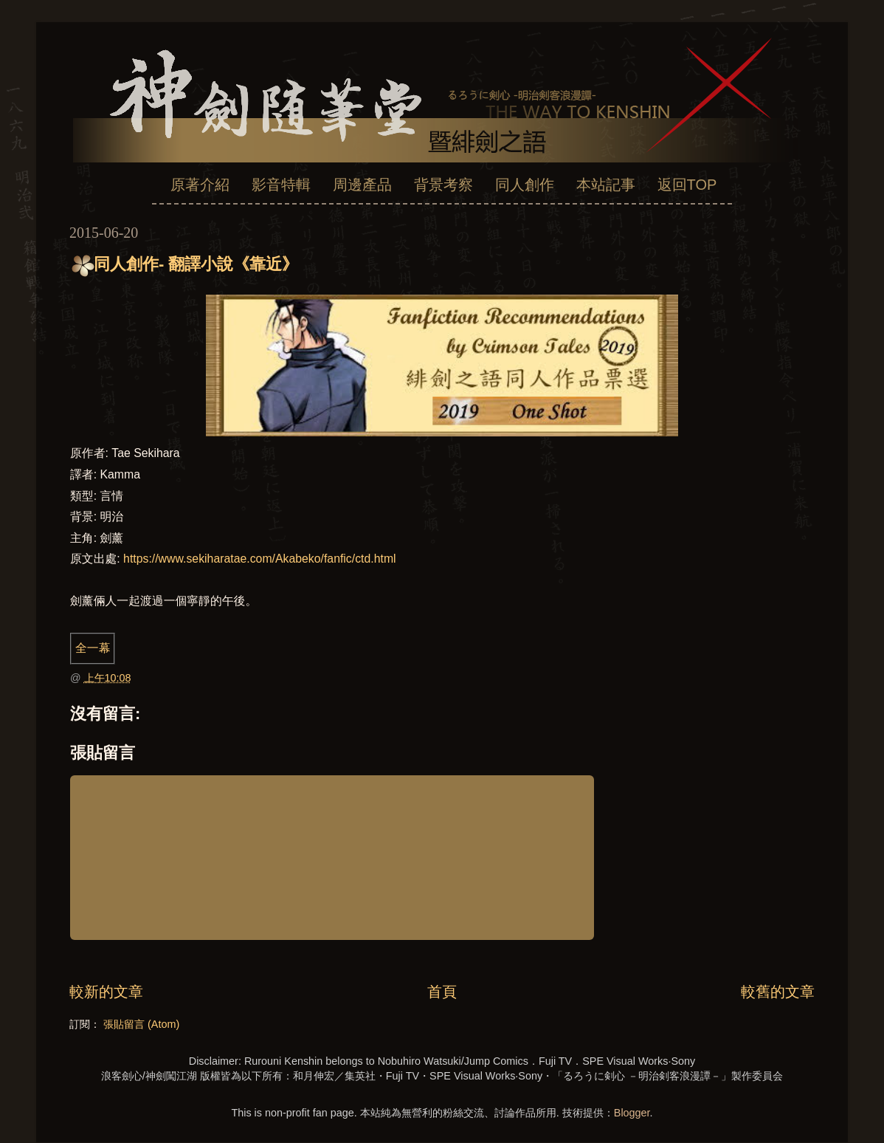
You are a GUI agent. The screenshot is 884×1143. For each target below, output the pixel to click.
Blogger (632, 1113)
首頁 (442, 992)
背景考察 (443, 184)
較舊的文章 (778, 992)
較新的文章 (106, 992)
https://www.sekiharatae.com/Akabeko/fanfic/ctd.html (259, 558)
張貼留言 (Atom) (141, 1024)
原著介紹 (199, 184)
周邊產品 (362, 184)
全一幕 (92, 648)
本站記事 (605, 184)
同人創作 (524, 184)
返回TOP (687, 184)
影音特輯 (281, 184)
